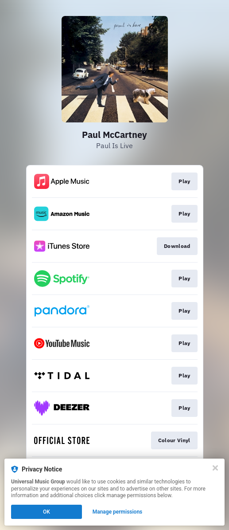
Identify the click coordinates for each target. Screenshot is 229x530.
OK (46, 512)
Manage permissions (118, 512)
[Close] (215, 468)
